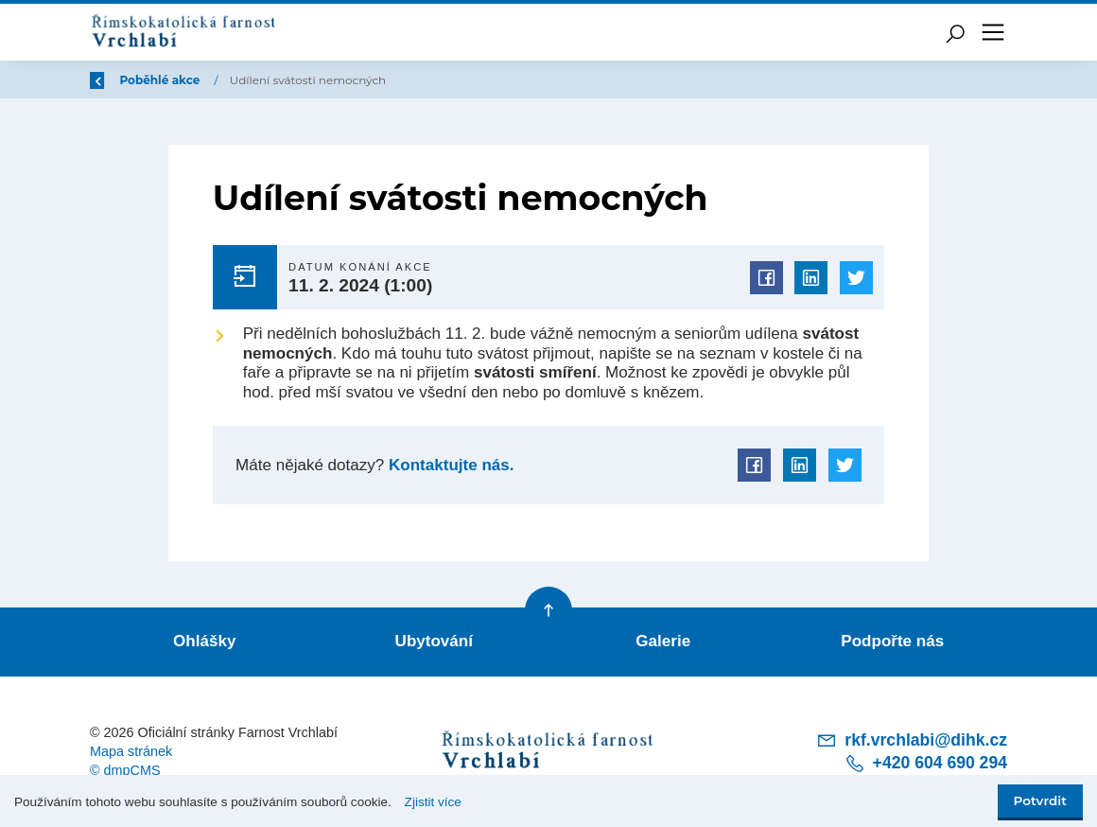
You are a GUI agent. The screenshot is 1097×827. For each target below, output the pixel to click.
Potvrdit (1040, 800)
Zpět (116, 80)
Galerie (663, 641)
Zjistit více (433, 802)
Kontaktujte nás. (449, 465)
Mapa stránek (131, 751)
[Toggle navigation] (993, 32)
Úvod (189, 80)
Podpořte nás (892, 641)
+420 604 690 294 (926, 763)
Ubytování (434, 641)
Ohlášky (204, 641)
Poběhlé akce (274, 80)
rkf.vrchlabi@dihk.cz (911, 740)
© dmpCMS (125, 770)
